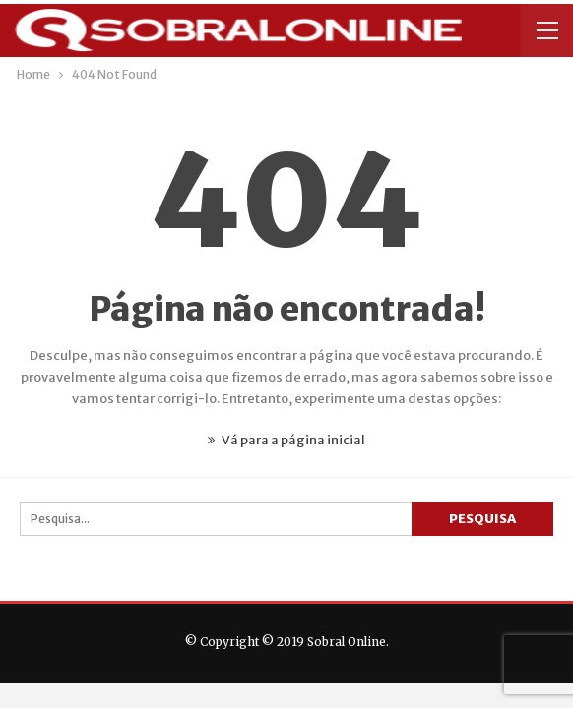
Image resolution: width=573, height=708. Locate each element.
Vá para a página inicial (286, 440)
